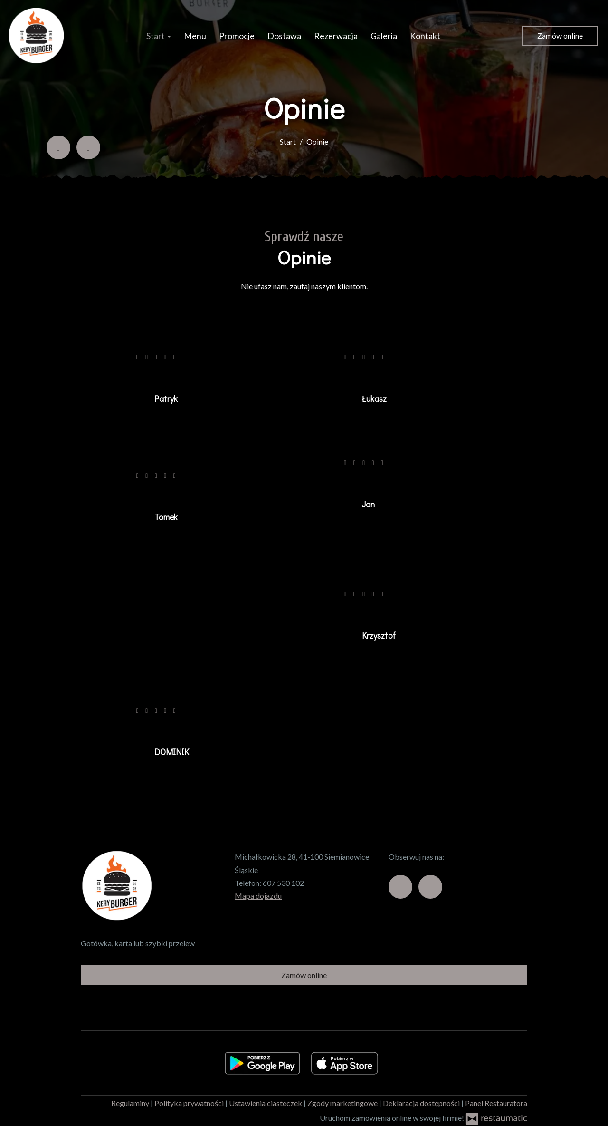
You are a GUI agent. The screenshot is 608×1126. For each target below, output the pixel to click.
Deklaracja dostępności (422, 1102)
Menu (195, 35)
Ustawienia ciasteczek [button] (266, 1102)
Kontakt (425, 35)
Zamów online (560, 35)
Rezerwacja (336, 35)
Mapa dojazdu (258, 895)
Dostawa (284, 35)
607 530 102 (283, 882)
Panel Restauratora (496, 1102)
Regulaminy (131, 1102)
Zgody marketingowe (343, 1102)
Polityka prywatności (189, 1102)
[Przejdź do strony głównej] (36, 35)
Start (158, 35)
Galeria (383, 35)
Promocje (237, 35)
